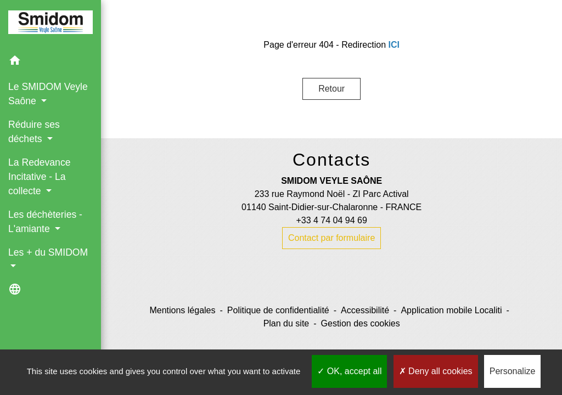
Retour (331, 88)
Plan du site (286, 323)
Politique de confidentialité (278, 310)
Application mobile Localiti (451, 310)
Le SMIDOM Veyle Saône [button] (48, 93)
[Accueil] (50, 24)
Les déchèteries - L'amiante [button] (45, 221)
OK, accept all (349, 371)
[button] (50, 62)
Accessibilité (365, 310)
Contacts (331, 160)
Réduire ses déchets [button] (34, 131)
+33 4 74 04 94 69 (331, 220)
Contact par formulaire (331, 237)
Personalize (513, 371)
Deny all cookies (436, 371)
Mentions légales (182, 310)
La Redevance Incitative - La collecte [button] (39, 177)
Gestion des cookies (360, 323)
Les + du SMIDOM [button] (48, 252)
